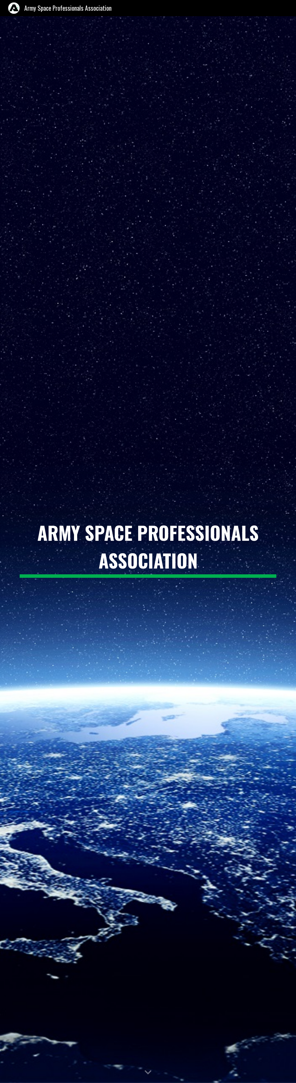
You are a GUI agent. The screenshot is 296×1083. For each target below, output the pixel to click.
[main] (148, 549)
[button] (148, 1073)
